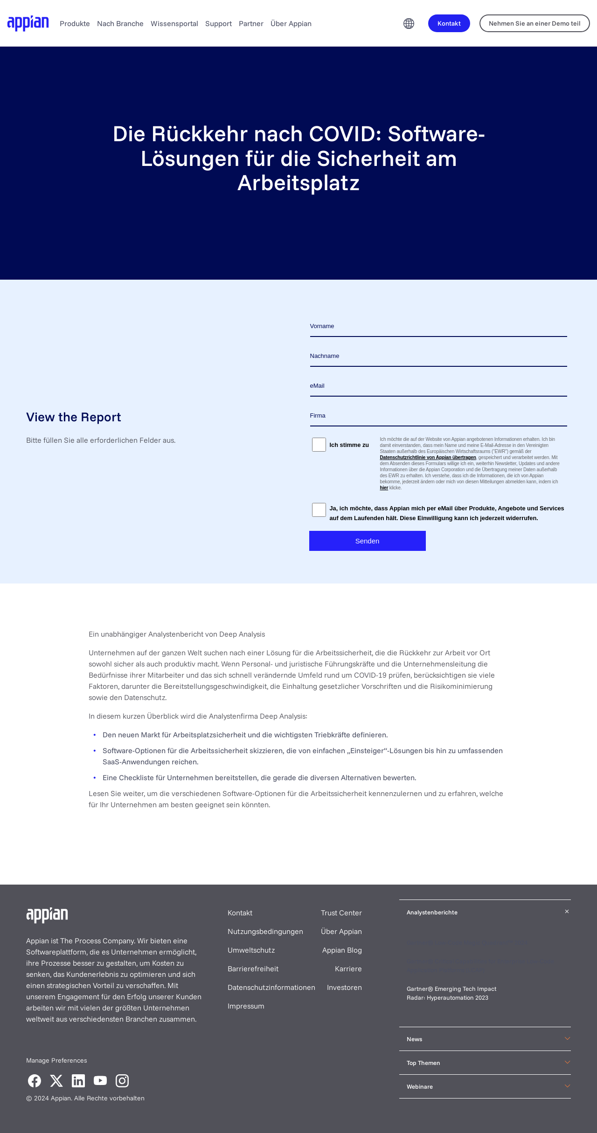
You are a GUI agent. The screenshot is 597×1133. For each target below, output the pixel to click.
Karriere (348, 968)
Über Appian (291, 23)
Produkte (75, 23)
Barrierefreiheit (253, 968)
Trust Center (341, 912)
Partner (251, 23)
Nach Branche (120, 23)
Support (218, 23)
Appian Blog (342, 949)
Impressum (246, 1005)
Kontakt (240, 912)
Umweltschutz (251, 949)
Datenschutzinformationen (271, 987)
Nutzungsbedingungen (265, 931)
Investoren (344, 987)
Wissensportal (174, 23)
